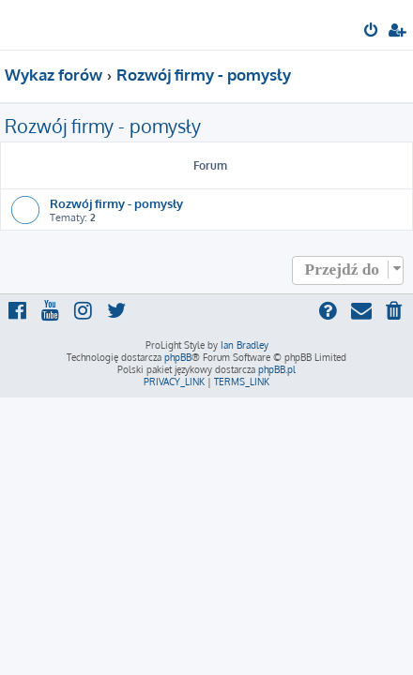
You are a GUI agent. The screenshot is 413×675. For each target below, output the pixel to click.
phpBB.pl (277, 369)
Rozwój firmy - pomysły (103, 125)
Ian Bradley (244, 345)
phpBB (177, 357)
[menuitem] (372, 32)
